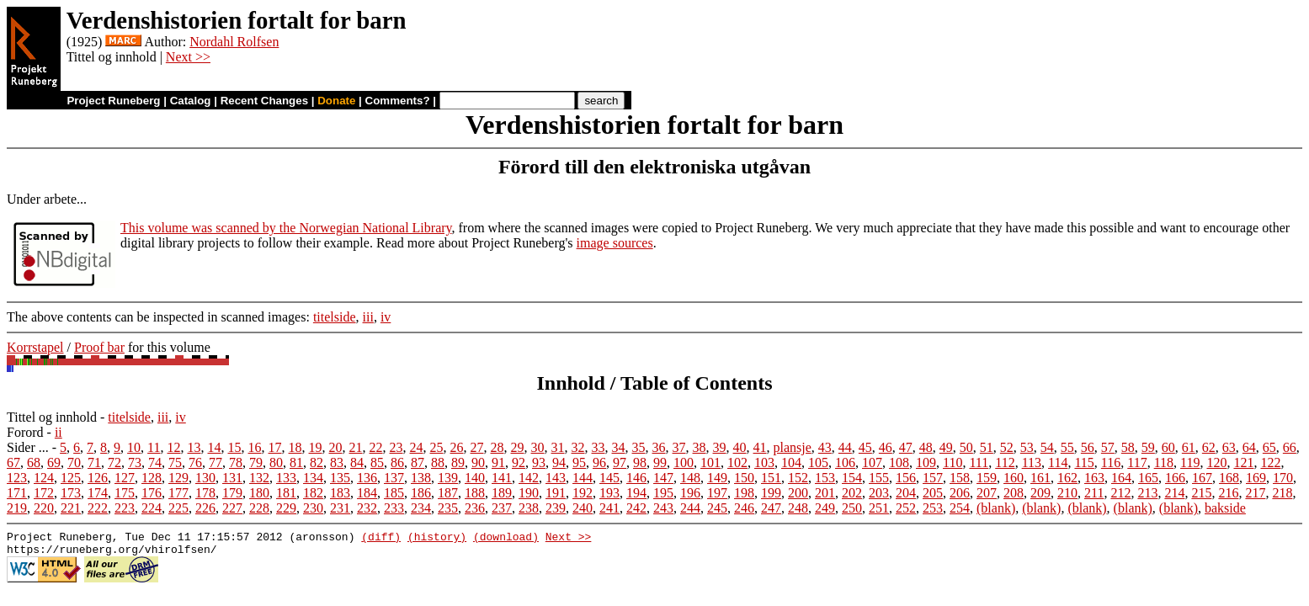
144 (582, 477)
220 (44, 508)
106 (845, 462)
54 (1047, 447)
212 (1120, 493)
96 (599, 462)
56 (1087, 447)
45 (865, 447)
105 (818, 462)
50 (966, 447)
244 (690, 508)
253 (933, 508)
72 (114, 462)
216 (1228, 493)
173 (71, 493)
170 (1283, 477)
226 (205, 508)
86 (397, 462)
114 (1057, 462)
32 (578, 447)
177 (178, 493)
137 (394, 477)
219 (17, 508)
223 (124, 508)
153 (825, 477)
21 (356, 447)
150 (744, 477)
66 (1289, 447)
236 (475, 508)
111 (978, 462)
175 (124, 493)
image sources (615, 243)
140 (475, 477)
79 (256, 462)
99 (660, 462)
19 (315, 447)
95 (579, 462)
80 (276, 462)
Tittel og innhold (52, 417)
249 (825, 508)
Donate (336, 100)
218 (1282, 493)
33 (598, 447)
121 (1243, 462)
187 (448, 493)
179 (232, 493)
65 (1269, 447)
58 (1128, 447)
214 (1174, 493)
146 (636, 477)
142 (529, 477)
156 (906, 477)
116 (1110, 462)
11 (153, 447)
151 (771, 477)
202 (852, 493)
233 (394, 508)
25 (437, 447)
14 (214, 447)
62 (1209, 447)
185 (394, 493)
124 (44, 477)
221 (71, 508)
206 (960, 493)
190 (529, 493)
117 (1137, 462)
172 (44, 493)
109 (926, 462)
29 (517, 447)
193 (609, 493)
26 (457, 447)
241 (609, 508)
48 (926, 447)
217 (1255, 493)
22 (376, 447)
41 (760, 447)
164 (1121, 477)
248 (798, 508)
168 (1229, 477)
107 (872, 462)
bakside (1225, 508)
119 (1190, 462)
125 (71, 477)
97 (619, 462)
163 (1094, 477)
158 (960, 477)
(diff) (381, 538)
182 (313, 493)
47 (906, 447)
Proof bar (99, 347)
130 (205, 477)
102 (737, 462)
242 (636, 508)
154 (852, 477)
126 (98, 477)
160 (1013, 477)
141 (502, 477)
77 (215, 462)
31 (558, 447)
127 (124, 477)
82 (316, 462)
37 (679, 447)
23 (396, 447)
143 (555, 477)
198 (744, 493)
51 (986, 447)
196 (690, 493)
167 (1202, 477)
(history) (436, 538)
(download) (506, 538)
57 (1108, 447)
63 (1229, 447)
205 (933, 493)
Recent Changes (264, 100)
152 (798, 477)
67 (13, 462)
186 (421, 493)
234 (421, 508)
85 (377, 462)
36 (659, 447)
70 (74, 462)
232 (367, 508)
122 (1270, 462)
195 (663, 493)
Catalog (190, 100)
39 (719, 447)
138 (421, 477)
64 (1249, 447)
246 (744, 508)
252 (906, 508)
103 (764, 462)
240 (582, 508)
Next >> (188, 57)
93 (538, 462)
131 (232, 477)
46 (885, 447)
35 (639, 447)
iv (385, 317)
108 (899, 462)
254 (960, 508)
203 (879, 493)
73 (134, 462)
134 (313, 477)
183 (340, 493)
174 (98, 493)
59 (1148, 447)
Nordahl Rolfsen (234, 42)
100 (683, 462)
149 (717, 477)
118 (1163, 462)
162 (1067, 477)
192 (582, 493)
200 (798, 493)
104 (791, 462)
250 (852, 508)
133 (286, 477)
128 (151, 477)
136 (367, 477)
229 (286, 508)
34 (618, 447)
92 (518, 462)
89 (458, 462)
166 (1175, 477)
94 (559, 462)
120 (1216, 462)
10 (134, 447)
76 (195, 462)
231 (340, 508)
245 (717, 508)
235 (448, 508)
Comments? (397, 100)
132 (259, 477)
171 (17, 493)
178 (205, 493)
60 (1168, 447)
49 (946, 447)
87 (417, 462)
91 (498, 462)
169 (1256, 477)
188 (475, 493)
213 (1147, 493)
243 (663, 508)
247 (771, 508)
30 (538, 447)
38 (699, 447)
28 (497, 447)
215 (1201, 493)
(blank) (995, 508)
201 (825, 493)
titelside (334, 317)
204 (906, 493)
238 (529, 508)
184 (367, 493)
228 (259, 508)
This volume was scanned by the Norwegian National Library (286, 228)
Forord (25, 432)
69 (54, 462)
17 (275, 447)
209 (1040, 493)
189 (502, 493)
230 (313, 508)
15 (235, 447)
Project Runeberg (113, 100)
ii (58, 432)
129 (178, 477)
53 (1027, 447)
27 (477, 447)
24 (416, 447)
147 (663, 477)
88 (437, 462)
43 (825, 447)
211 (1094, 493)
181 (286, 493)
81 (296, 462)
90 (478, 462)
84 (357, 462)
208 (1013, 493)
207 (986, 493)
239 (555, 508)
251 (879, 508)
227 (232, 508)
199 (771, 493)
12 (174, 447)
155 (879, 477)
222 (98, 508)
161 (1040, 477)
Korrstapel (35, 347)
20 (336, 447)
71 (94, 462)
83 (336, 462)
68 (33, 462)
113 (1031, 462)
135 (340, 477)
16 (255, 447)
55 (1067, 447)
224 (151, 508)
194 (636, 493)
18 (295, 447)
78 (235, 462)
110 (952, 462)
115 (1083, 462)
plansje (792, 447)
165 (1148, 477)
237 (502, 508)
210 (1067, 493)
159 (986, 477)
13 (194, 447)
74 (155, 462)
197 (717, 493)
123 (17, 477)
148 (690, 477)
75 (175, 462)
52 (1007, 447)
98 (640, 462)
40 (740, 447)
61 (1188, 447)
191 (555, 493)
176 (151, 493)
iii (368, 317)
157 (933, 477)
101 (710, 462)
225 (178, 508)
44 (845, 447)
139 (448, 477)
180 (259, 493)
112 (1004, 462)
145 (609, 477)
